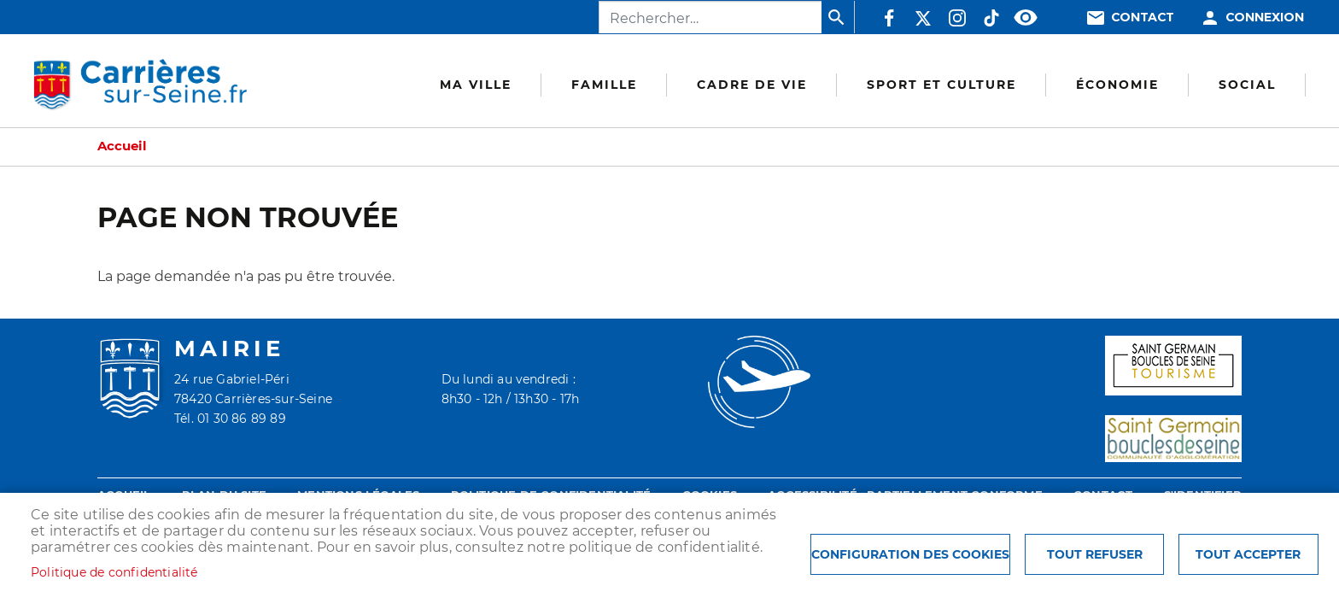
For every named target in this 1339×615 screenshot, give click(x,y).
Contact (1142, 17)
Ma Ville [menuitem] (476, 84)
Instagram (957, 18)
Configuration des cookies (910, 554)
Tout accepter (1248, 554)
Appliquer (838, 17)
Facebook (889, 18)
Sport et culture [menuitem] (941, 84)
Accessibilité (1026, 18)
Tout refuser (1095, 554)
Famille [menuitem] (604, 84)
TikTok (991, 18)
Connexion (1264, 17)
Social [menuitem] (1247, 84)
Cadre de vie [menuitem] (752, 84)
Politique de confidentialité (114, 572)
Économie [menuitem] (1117, 84)
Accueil (122, 146)
